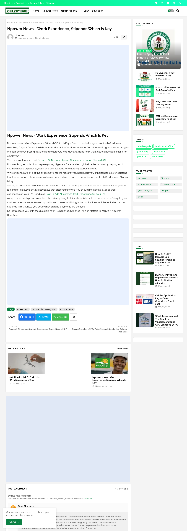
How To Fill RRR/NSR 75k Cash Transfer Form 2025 (168, 90)
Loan (86, 11)
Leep (140, 197)
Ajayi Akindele (26, 506)
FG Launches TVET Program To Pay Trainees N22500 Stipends (165, 77)
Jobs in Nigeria (144, 146)
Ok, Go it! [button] (14, 522)
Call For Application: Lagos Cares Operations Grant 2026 (166, 299)
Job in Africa (157, 157)
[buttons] (156, 3)
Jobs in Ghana (160, 151)
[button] (171, 10)
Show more (122, 348)
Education (97, 11)
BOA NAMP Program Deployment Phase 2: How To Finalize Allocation (166, 279)
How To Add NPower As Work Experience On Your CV (75, 194)
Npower (142, 178)
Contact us (21, 3)
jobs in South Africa (164, 146)
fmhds (165, 178)
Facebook (29, 317)
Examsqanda (144, 184)
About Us (8, 3)
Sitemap (50, 3)
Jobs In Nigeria (69, 11)
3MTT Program (145, 190)
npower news (22, 22)
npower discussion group (44, 309)
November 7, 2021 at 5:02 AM (29, 509)
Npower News (50, 11)
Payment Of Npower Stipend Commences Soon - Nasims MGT (72, 160)
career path (22, 309)
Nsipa (165, 190)
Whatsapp (62, 317)
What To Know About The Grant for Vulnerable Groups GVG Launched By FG (166, 320)
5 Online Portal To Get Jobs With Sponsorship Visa (24, 378)
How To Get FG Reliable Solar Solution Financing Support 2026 (165, 258)
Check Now (24, 515)
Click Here (87, 498)
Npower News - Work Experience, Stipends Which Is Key (109, 380)
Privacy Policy (37, 3)
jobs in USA (142, 157)
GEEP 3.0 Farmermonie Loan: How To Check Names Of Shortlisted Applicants (167, 120)
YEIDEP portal (168, 184)
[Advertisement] (68, 88)
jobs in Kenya (143, 151)
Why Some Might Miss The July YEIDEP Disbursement (166, 105)
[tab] (36, 10)
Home (36, 11)
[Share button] (73, 317)
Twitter (45, 317)
